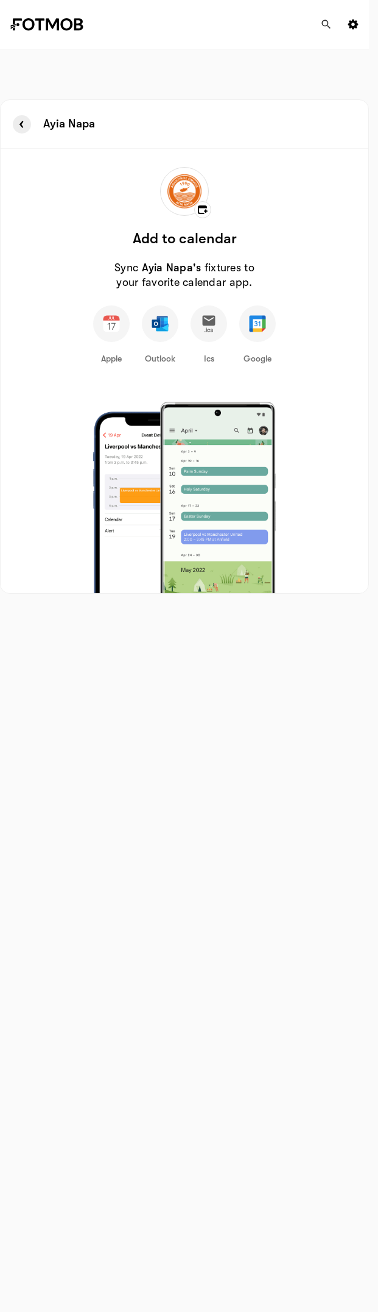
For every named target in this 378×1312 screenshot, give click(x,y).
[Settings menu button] (353, 24)
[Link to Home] (55, 24)
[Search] (326, 24)
